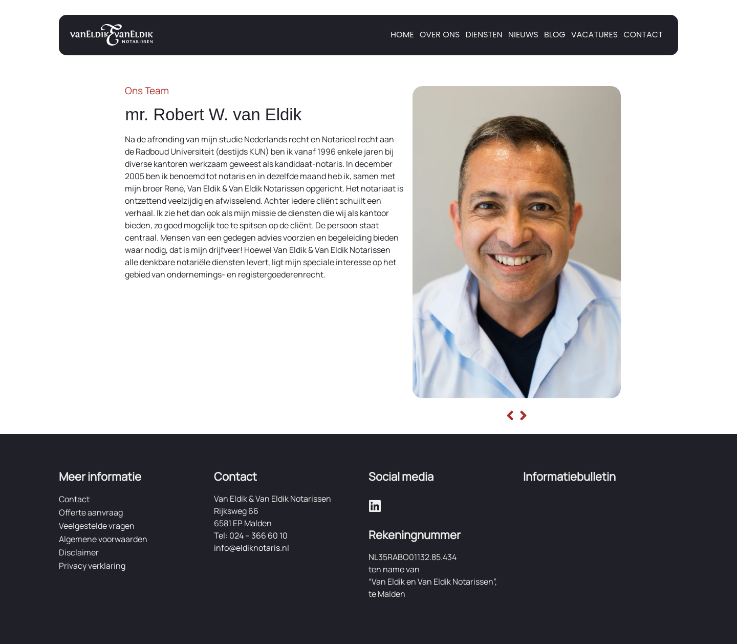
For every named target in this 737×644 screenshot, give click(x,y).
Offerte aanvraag (91, 512)
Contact (643, 34)
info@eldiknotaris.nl (251, 547)
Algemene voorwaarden (103, 539)
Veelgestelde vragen (97, 525)
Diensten (483, 34)
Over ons (440, 34)
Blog (555, 34)
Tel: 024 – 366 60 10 (251, 535)
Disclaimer (79, 552)
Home (402, 34)
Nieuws (523, 34)
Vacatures (594, 34)
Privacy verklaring (92, 565)
